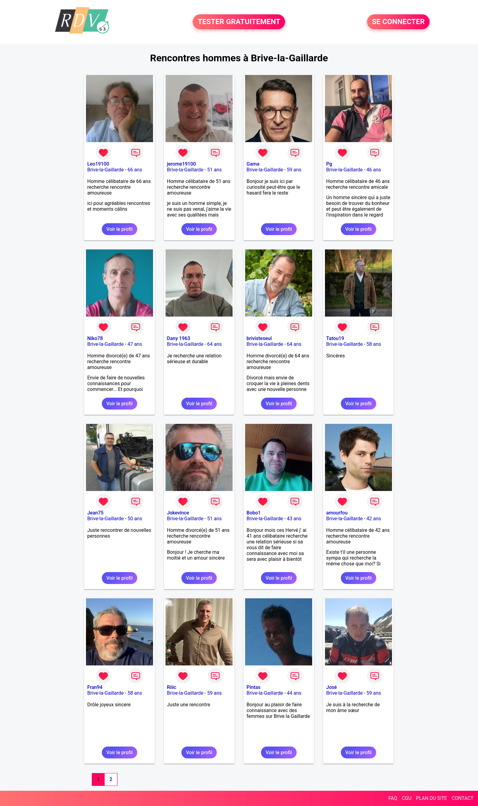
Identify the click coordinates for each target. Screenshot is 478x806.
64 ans (214, 344)
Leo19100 (98, 164)
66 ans (134, 170)
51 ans (214, 170)
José (331, 687)
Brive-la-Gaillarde (105, 170)
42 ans (373, 518)
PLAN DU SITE (431, 798)
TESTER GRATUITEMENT (239, 22)
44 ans (294, 693)
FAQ (392, 798)
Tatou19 (335, 338)
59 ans (294, 170)
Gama (253, 164)
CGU (407, 798)
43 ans (294, 518)
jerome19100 (181, 164)
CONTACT (462, 798)
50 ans (134, 518)
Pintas (253, 687)
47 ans (134, 344)
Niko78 (95, 338)
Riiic (172, 687)
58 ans (373, 344)
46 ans (373, 170)
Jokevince (178, 513)
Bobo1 (254, 513)
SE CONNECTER (398, 22)
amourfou (337, 513)
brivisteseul (259, 338)
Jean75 (95, 513)
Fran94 (94, 687)
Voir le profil (119, 229)
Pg (329, 164)
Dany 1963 (178, 338)
